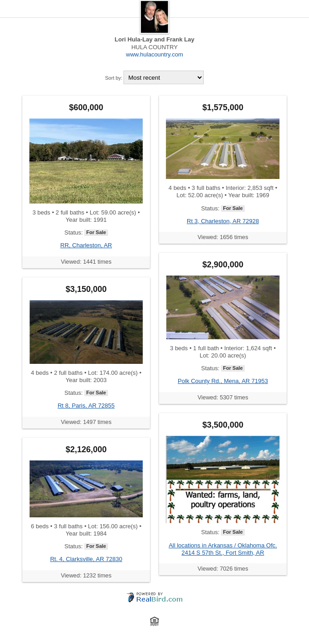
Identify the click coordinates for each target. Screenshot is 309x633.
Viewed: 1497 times (86, 422)
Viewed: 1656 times (222, 237)
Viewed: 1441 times (86, 261)
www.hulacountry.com (154, 54)
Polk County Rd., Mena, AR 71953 (223, 381)
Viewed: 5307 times (222, 397)
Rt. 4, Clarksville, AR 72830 (86, 559)
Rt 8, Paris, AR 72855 (85, 405)
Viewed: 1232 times (86, 575)
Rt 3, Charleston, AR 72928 (223, 221)
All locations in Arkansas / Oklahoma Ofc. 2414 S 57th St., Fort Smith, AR (223, 549)
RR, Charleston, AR (86, 245)
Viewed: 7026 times (222, 568)
